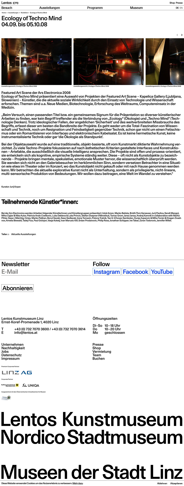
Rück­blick (24, 13)
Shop (172, 3)
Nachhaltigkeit (13, 348)
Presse (179, 3)
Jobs (5, 351)
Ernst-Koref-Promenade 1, (30, 322)
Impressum (10, 358)
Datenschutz (11, 355)
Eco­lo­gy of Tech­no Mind (38, 13)
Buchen (98, 358)
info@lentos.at (25, 332)
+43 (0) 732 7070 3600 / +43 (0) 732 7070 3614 (49, 329)
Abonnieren (17, 288)
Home (4, 13)
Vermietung (101, 351)
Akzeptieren (176, 483)
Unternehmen (12, 344)
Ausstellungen (49, 7)
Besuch (6, 7)
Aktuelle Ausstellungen (23, 234)
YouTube (162, 271)
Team (96, 355)
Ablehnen (162, 483)
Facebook (135, 271)
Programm (95, 7)
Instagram (107, 271)
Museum (136, 7)
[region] (92, 62)
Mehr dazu (77, 483)
